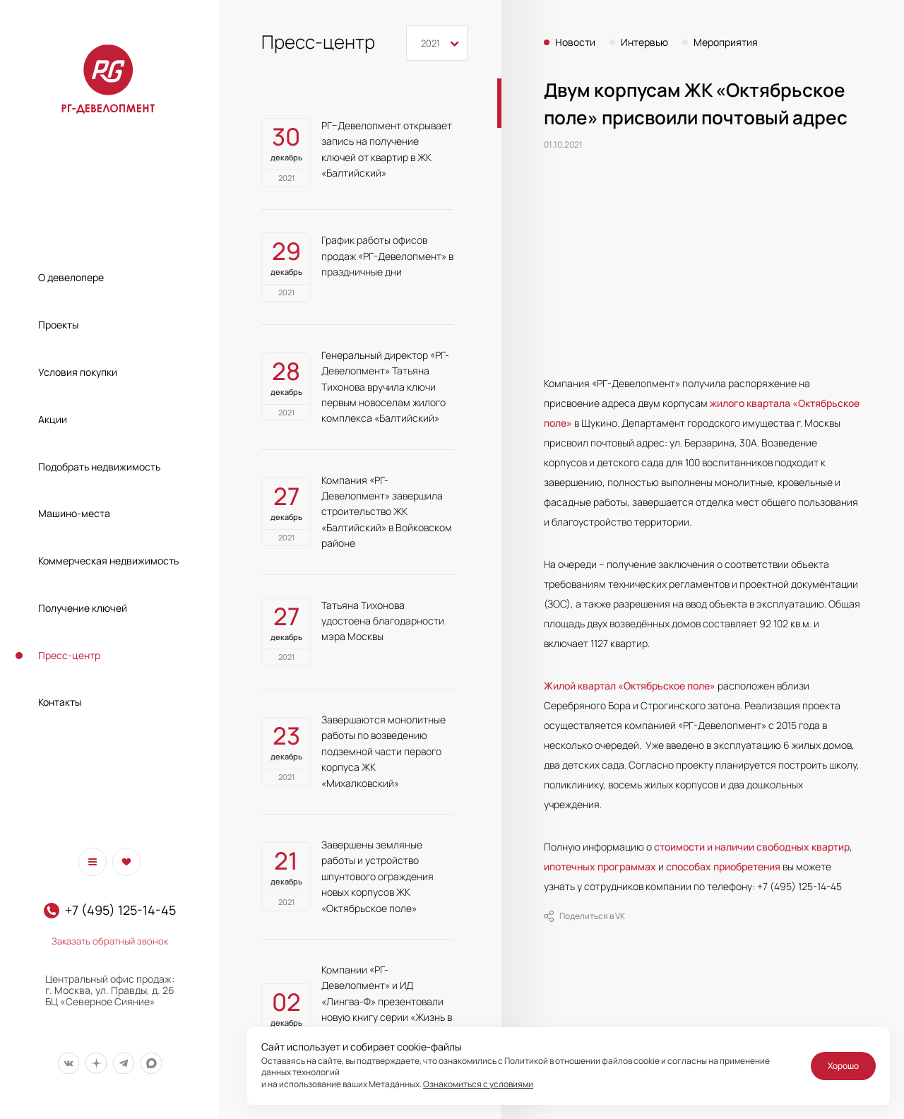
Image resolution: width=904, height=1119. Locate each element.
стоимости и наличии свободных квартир (752, 846)
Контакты (59, 702)
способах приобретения (723, 866)
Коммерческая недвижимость (108, 560)
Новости (575, 42)
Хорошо (843, 1066)
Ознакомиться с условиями (478, 1084)
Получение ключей (82, 608)
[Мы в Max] (151, 1063)
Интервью (644, 42)
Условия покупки (77, 372)
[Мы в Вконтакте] (68, 1063)
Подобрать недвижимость (99, 466)
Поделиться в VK (584, 916)
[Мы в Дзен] (96, 1063)
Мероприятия (726, 42)
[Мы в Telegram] (123, 1063)
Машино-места (74, 513)
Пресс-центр (69, 655)
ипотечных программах (600, 866)
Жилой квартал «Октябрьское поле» (629, 685)
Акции (52, 419)
